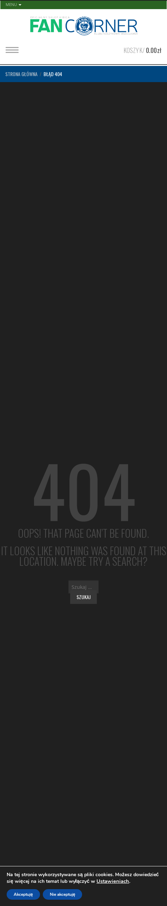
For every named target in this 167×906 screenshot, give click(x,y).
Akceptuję (23, 894)
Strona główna (21, 74)
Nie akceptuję (62, 894)
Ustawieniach (112, 881)
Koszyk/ (142, 49)
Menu (13, 4)
